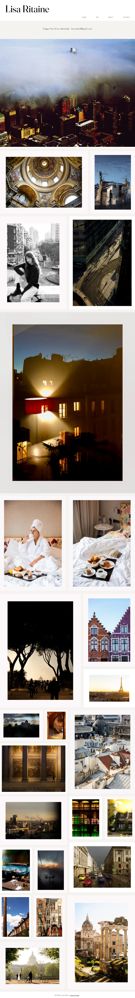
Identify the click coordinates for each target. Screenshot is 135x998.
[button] (84, 17)
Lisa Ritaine (27, 9)
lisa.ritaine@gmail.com (81, 28)
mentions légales (74, 995)
